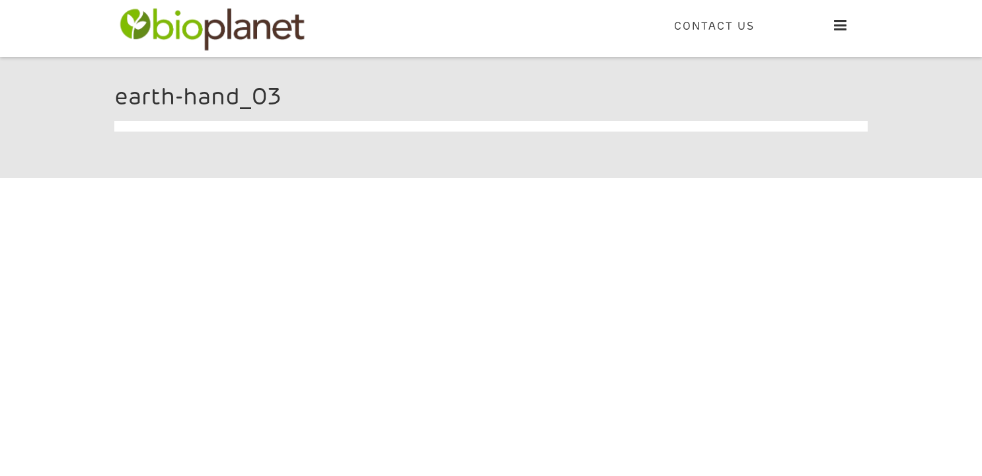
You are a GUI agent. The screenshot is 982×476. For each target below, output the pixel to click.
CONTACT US (714, 26)
